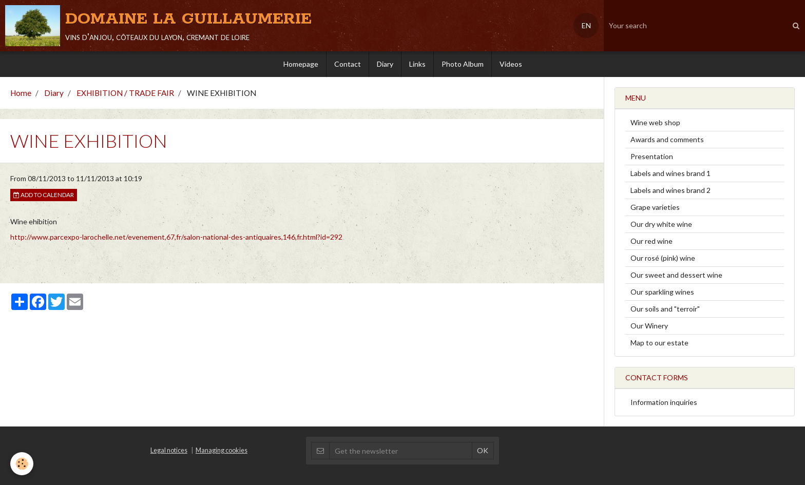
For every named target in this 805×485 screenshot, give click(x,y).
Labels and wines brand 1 (670, 173)
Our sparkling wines (662, 291)
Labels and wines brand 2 (670, 190)
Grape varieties (655, 207)
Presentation (651, 156)
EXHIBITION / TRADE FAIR (125, 93)
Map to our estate (659, 342)
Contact (347, 64)
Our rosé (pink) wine (662, 258)
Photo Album (463, 64)
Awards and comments (667, 139)
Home (20, 93)
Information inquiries (663, 402)
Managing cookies (221, 450)
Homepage (300, 64)
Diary (385, 64)
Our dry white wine (661, 224)
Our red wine (651, 241)
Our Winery (649, 325)
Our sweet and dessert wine (676, 274)
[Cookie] (21, 463)
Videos (511, 64)
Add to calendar (43, 195)
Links (417, 64)
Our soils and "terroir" (665, 308)
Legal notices (168, 450)
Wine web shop (655, 122)
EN (586, 25)
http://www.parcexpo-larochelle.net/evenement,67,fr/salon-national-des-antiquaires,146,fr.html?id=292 (176, 236)
